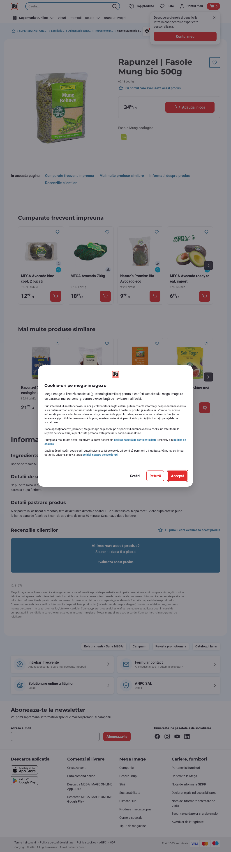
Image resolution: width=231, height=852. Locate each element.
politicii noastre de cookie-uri (100, 454)
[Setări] (135, 476)
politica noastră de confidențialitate (135, 440)
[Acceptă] (177, 476)
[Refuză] (155, 476)
